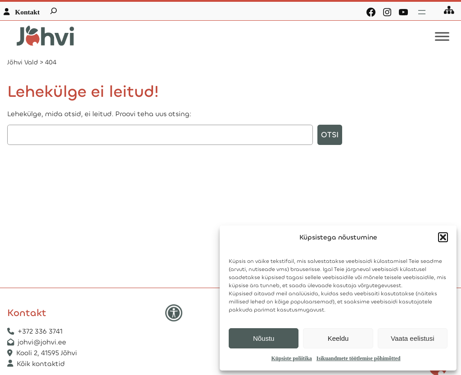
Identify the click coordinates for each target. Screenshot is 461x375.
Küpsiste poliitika (291, 358)
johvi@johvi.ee (42, 342)
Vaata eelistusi (412, 338)
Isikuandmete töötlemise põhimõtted (358, 358)
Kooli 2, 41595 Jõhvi (47, 352)
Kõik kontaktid (41, 363)
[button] (442, 237)
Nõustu (264, 338)
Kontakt (27, 12)
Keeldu (338, 338)
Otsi (330, 135)
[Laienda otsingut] (54, 11)
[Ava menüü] (421, 12)
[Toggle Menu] (442, 36)
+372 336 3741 (40, 331)
